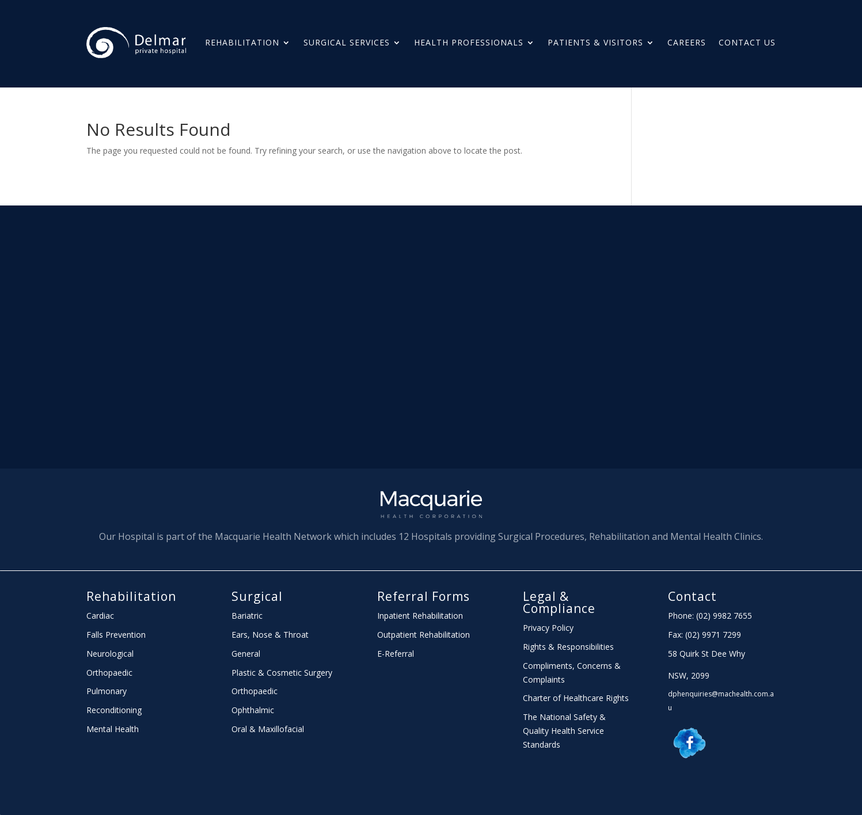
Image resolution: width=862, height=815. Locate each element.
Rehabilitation (242, 42)
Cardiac (100, 615)
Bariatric (247, 615)
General (245, 653)
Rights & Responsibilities (568, 646)
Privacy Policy (548, 627)
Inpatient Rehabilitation (420, 615)
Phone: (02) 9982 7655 (710, 615)
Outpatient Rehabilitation (423, 634)
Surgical (257, 596)
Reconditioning (114, 709)
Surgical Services (346, 42)
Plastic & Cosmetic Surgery (281, 672)
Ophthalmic (252, 709)
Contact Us (747, 42)
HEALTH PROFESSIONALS (468, 42)
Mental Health (112, 728)
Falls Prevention (116, 634)
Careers (686, 42)
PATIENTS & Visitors (595, 42)
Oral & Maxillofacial (267, 728)
